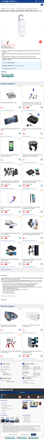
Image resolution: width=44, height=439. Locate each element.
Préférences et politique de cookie (7, 408)
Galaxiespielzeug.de (27, 416)
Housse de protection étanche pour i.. (7, 162)
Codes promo (4, 410)
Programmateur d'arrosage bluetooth (29, 240)
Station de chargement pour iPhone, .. (7, 110)
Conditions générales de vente (7, 405)
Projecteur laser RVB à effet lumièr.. (29, 266)
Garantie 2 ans (25, 381)
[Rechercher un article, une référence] (22, 4)
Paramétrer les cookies (24, 434)
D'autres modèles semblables (7, 47)
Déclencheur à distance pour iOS (7, 136)
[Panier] (42, 1)
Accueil (8, 8)
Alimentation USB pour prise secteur (29, 332)
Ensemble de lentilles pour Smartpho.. (7, 188)
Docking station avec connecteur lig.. (29, 188)
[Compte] (39, 1)
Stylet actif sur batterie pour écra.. (7, 214)
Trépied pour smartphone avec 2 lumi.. (29, 110)
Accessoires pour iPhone (20, 8)
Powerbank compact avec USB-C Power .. (8, 266)
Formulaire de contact (6, 369)
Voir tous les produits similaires (6, 269)
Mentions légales (5, 407)
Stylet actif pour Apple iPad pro (28, 214)
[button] (21, 62)
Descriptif (3, 275)
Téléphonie (13, 8)
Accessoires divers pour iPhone (31, 8)
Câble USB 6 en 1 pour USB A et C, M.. (8, 358)
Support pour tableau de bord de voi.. (7, 332)
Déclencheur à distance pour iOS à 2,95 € (8, 295)
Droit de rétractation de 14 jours (28, 380)
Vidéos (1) (4, 299)
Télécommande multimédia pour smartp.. (30, 162)
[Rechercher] (42, 5)
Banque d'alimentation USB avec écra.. (30, 358)
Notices (3, 411)
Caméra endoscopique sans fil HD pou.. (8, 240)
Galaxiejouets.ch (26, 418)
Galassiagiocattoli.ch (27, 421)
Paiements (5, 380)
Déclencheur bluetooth (27, 136)
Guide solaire (4, 413)
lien (32, 427)
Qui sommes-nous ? (5, 402)
